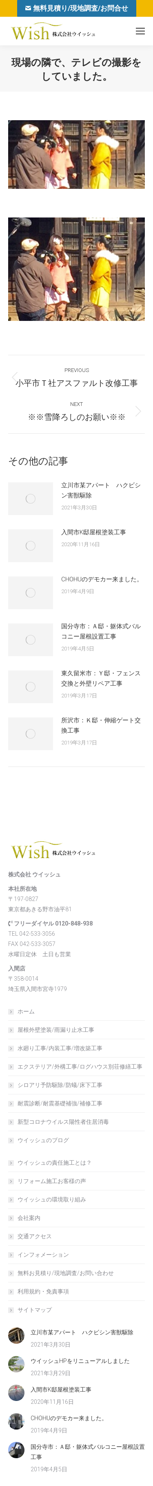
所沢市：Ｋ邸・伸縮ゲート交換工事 (101, 725)
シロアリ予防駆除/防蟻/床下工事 (60, 1085)
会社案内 (29, 1218)
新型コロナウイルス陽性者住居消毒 (63, 1121)
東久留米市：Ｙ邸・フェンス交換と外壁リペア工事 (101, 678)
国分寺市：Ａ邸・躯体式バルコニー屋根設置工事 (101, 631)
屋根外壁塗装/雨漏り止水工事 (56, 1030)
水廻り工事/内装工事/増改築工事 (60, 1048)
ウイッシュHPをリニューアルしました (80, 1361)
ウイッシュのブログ (43, 1140)
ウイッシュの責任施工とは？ (55, 1162)
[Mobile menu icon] (140, 31)
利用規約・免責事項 (43, 1291)
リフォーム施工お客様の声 (52, 1181)
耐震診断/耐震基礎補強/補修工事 (60, 1103)
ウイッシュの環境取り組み (52, 1199)
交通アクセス (35, 1236)
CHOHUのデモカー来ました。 (102, 579)
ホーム (26, 1011)
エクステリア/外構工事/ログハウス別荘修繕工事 (80, 1066)
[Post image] (30, 498)
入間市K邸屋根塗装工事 (93, 532)
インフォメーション (43, 1254)
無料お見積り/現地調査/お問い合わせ (66, 1273)
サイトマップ (35, 1310)
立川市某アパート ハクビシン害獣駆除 (101, 490)
